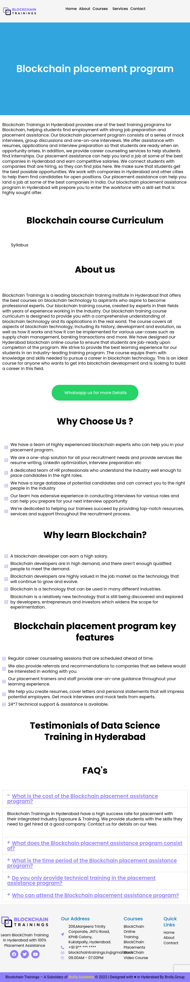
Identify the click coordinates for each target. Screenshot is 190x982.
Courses (101, 8)
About (84, 8)
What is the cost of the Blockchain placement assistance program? (82, 799)
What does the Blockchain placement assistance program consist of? (94, 846)
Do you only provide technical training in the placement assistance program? (81, 880)
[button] (95, 798)
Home (71, 8)
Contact (137, 8)
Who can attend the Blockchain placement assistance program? (95, 895)
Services (120, 8)
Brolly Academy (81, 977)
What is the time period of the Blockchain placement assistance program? (92, 863)
